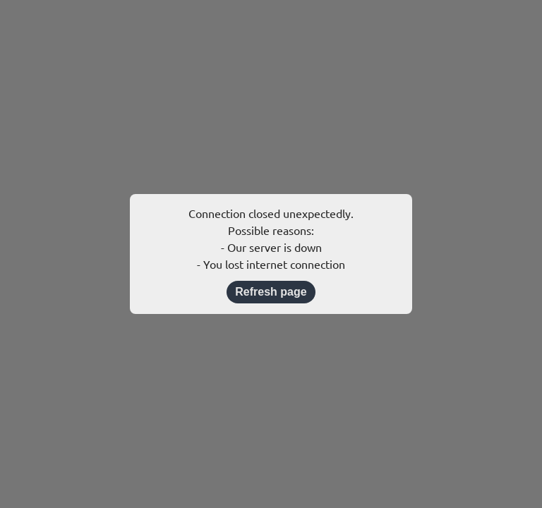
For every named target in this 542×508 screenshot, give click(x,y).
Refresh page (270, 292)
